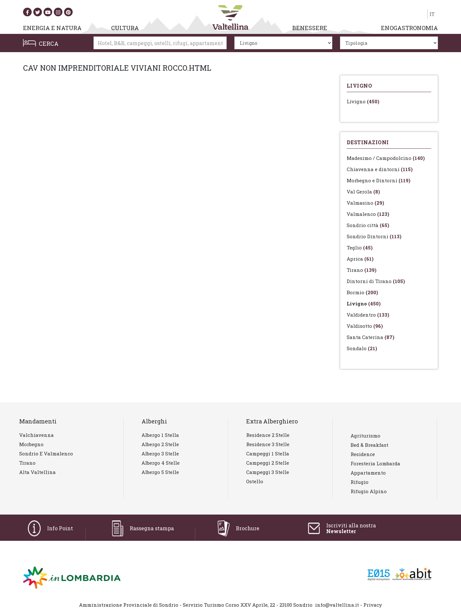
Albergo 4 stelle (161, 463)
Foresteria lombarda (375, 463)
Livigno (363, 101)
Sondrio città (368, 225)
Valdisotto (365, 326)
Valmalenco (368, 214)
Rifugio (359, 482)
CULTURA (125, 28)
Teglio (360, 247)
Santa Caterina (370, 337)
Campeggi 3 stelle (267, 472)
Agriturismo (365, 435)
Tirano (361, 270)
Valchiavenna (36, 435)
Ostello (254, 481)
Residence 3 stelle (267, 444)
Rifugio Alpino (369, 491)
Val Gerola (363, 191)
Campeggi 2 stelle (267, 463)
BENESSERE (309, 28)
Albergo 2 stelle (160, 444)
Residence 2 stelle (267, 435)
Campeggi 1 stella (267, 453)
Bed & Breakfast (369, 445)
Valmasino (365, 203)
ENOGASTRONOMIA (409, 28)
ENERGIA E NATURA (52, 28)
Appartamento (368, 472)
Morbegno (31, 444)
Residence (363, 454)
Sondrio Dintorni (374, 236)
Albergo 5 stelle (160, 472)
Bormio (362, 292)
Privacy (372, 605)
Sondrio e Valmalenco (46, 453)
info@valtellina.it (337, 605)
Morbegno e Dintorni (378, 180)
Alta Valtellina (37, 472)
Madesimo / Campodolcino (386, 158)
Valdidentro (368, 314)
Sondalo (362, 348)
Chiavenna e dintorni (380, 169)
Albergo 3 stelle (160, 453)
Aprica (360, 259)
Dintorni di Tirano (376, 281)
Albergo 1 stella (160, 435)
